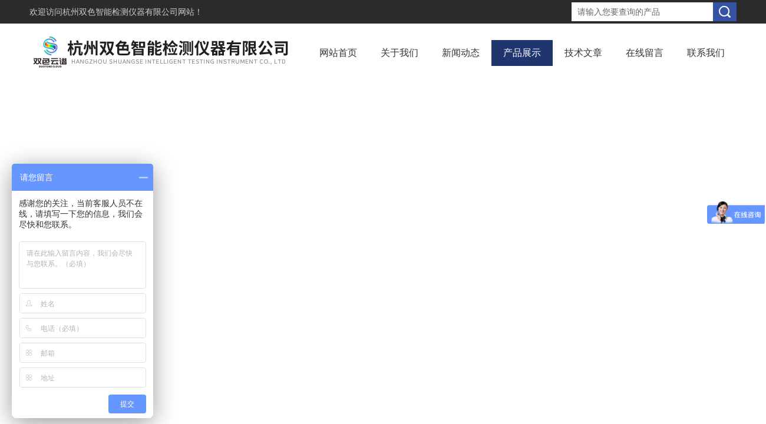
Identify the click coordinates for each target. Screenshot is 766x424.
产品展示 (522, 53)
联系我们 (706, 53)
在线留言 (644, 53)
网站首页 (338, 53)
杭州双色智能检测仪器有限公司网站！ (132, 11)
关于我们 (399, 53)
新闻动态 (461, 53)
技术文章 (583, 53)
